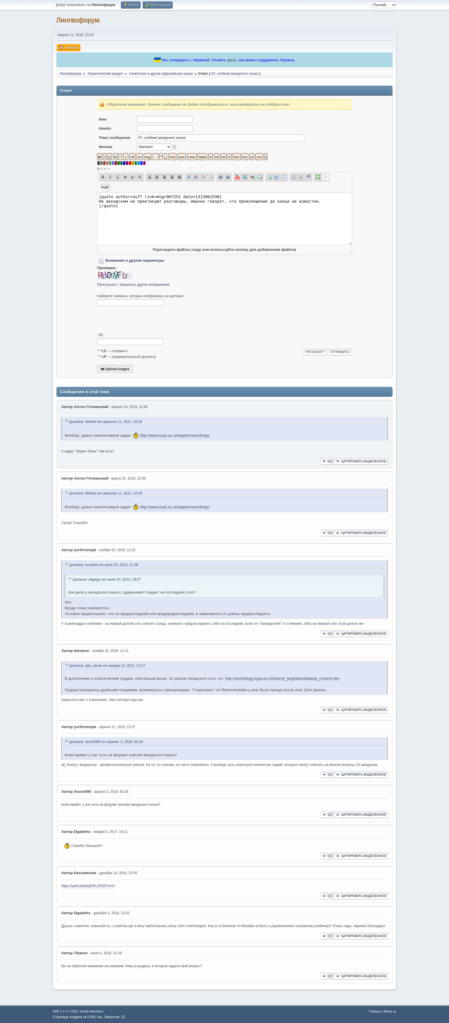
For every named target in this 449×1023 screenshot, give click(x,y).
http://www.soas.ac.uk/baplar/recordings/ (175, 435)
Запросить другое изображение (145, 285)
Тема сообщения (114, 137)
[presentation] (140, 319)
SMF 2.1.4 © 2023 (65, 1011)
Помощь (375, 1011)
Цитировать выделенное (360, 461)
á (98, 168)
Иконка (105, 147)
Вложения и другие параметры (134, 260)
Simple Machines (91, 1011)
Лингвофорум (77, 20)
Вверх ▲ (390, 1011)
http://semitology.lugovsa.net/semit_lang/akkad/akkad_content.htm (282, 678)
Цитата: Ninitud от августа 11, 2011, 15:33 (105, 422)
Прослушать (107, 285)
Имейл (105, 128)
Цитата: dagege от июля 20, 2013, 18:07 (106, 579)
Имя (103, 119)
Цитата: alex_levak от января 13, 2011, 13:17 (107, 666)
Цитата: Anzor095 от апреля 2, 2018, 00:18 (106, 742)
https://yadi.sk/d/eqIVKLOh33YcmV (88, 886)
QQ (327, 461)
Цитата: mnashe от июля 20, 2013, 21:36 (103, 565)
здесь (232, 60)
